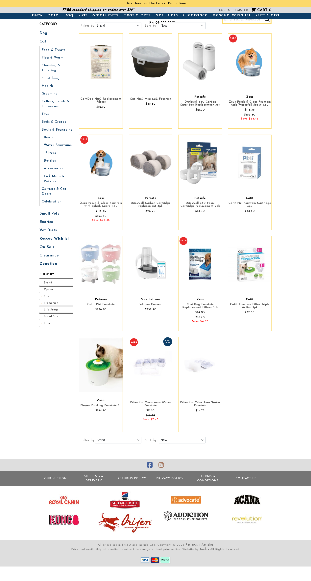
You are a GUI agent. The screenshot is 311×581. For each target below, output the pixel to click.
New (37, 30)
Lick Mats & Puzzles (53, 190)
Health (47, 99)
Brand (48, 291)
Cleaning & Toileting (50, 82)
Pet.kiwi (191, 559)
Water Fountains (57, 157)
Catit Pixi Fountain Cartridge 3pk (249, 220)
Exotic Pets (137, 30)
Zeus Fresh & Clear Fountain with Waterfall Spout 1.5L (250, 119)
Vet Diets (166, 30)
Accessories (53, 179)
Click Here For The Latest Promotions (156, 3)
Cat (82, 30)
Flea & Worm (52, 72)
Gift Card (267, 30)
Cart (264, 10)
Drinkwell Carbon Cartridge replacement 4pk (151, 220)
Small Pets (105, 30)
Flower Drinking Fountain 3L (101, 420)
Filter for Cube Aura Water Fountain (200, 419)
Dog (68, 30)
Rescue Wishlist (231, 30)
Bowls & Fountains (57, 142)
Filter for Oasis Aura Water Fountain (150, 419)
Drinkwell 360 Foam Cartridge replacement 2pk (200, 220)
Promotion (50, 311)
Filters (50, 164)
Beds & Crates (53, 134)
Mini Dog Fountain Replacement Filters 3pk (200, 321)
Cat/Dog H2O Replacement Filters (101, 116)
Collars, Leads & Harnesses (55, 117)
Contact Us (246, 493)
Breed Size (51, 325)
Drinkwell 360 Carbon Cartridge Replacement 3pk (200, 119)
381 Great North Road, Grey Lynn (162, 17)
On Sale (46, 256)
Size (46, 305)
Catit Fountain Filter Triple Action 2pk (250, 321)
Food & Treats (53, 64)
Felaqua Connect (150, 319)
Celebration (51, 211)
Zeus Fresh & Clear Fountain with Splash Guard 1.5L (101, 220)
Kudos (204, 564)
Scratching (50, 91)
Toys (45, 126)
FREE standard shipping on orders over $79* (98, 10)
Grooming (49, 107)
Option (48, 298)
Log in (225, 10)
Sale (53, 30)
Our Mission (55, 493)
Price (47, 331)
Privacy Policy (170, 493)
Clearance (195, 30)
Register (240, 10)
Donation (47, 272)
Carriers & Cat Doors (53, 202)
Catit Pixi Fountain (101, 319)
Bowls (48, 149)
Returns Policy (132, 493)
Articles (207, 559)
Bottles (50, 172)
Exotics (45, 232)
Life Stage (51, 318)
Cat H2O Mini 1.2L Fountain (150, 114)
